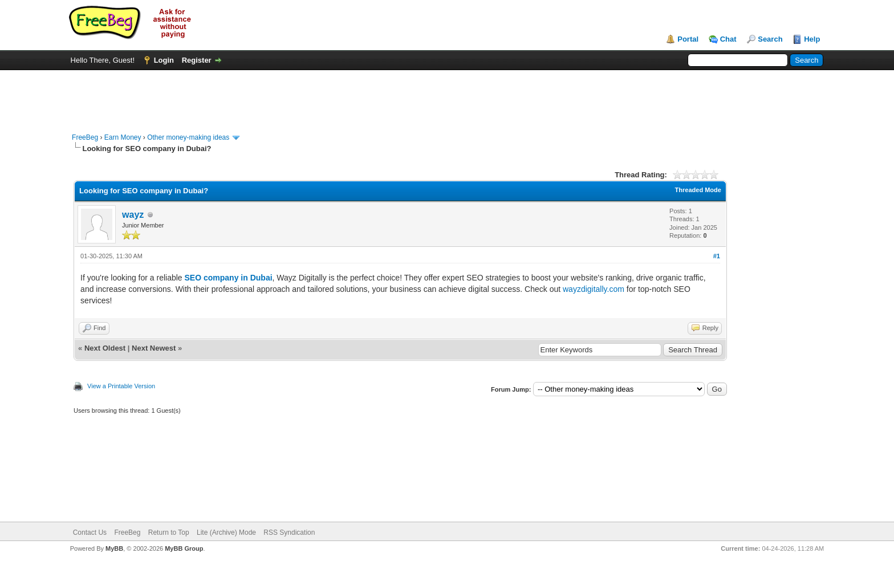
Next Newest (154, 348)
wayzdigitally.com (593, 289)
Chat (728, 39)
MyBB (114, 548)
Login (164, 60)
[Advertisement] (447, 95)
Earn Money (122, 137)
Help (812, 39)
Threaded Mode (698, 189)
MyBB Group (184, 548)
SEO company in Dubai (229, 277)
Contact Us (90, 532)
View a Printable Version (121, 386)
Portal (687, 39)
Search (770, 39)
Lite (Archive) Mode (226, 532)
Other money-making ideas (188, 137)
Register (197, 60)
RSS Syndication (289, 532)
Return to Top (168, 532)
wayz (133, 214)
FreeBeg (85, 137)
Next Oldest (104, 348)
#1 (716, 256)
